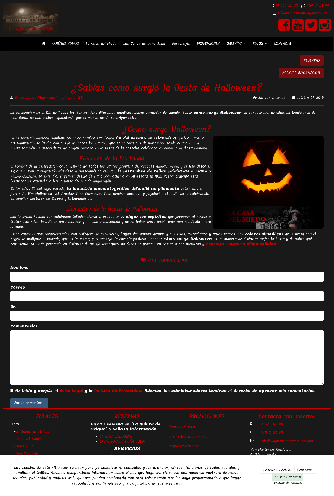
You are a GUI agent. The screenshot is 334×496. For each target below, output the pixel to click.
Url (13, 307)
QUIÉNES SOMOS (65, 43)
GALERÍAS (236, 43)
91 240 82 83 (286, 6)
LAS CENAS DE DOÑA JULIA (122, 441)
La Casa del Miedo (101, 43)
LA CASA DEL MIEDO (116, 436)
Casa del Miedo (28, 439)
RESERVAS (312, 60)
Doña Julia (24, 446)
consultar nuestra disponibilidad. (242, 244)
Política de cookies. (288, 482)
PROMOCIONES (208, 43)
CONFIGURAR (306, 469)
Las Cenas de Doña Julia (144, 43)
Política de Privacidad (117, 391)
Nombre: (19, 267)
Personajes (181, 43)
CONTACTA (282, 43)
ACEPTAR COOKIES (288, 477)
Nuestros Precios (182, 426)
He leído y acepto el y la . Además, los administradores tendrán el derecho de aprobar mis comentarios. (165, 391)
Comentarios (24, 326)
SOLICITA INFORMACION (301, 73)
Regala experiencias (184, 446)
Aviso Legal (71, 391)
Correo (17, 287)
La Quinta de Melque (32, 431)
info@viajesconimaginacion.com (304, 13)
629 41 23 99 (317, 6)
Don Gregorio (27, 454)
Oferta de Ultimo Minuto (188, 436)
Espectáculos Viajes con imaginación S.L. (49, 97)
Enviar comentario (29, 403)
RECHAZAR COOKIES (277, 469)
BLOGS (260, 43)
